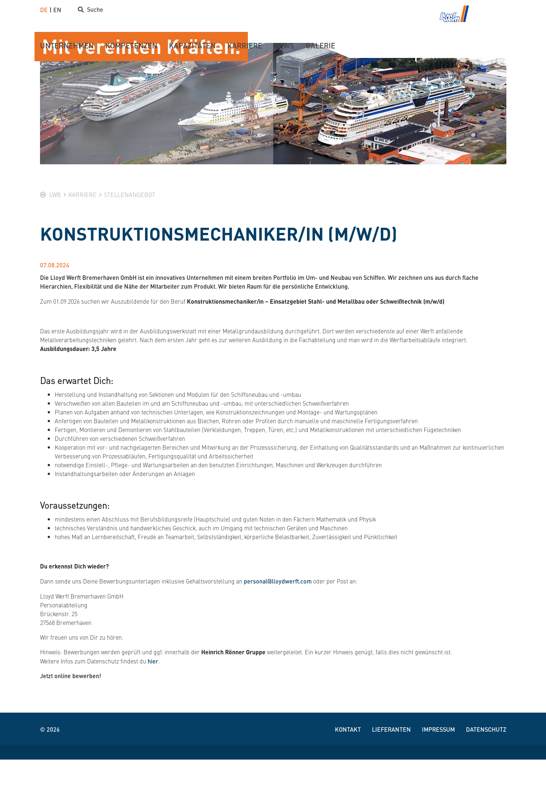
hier (153, 702)
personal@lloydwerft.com (278, 622)
